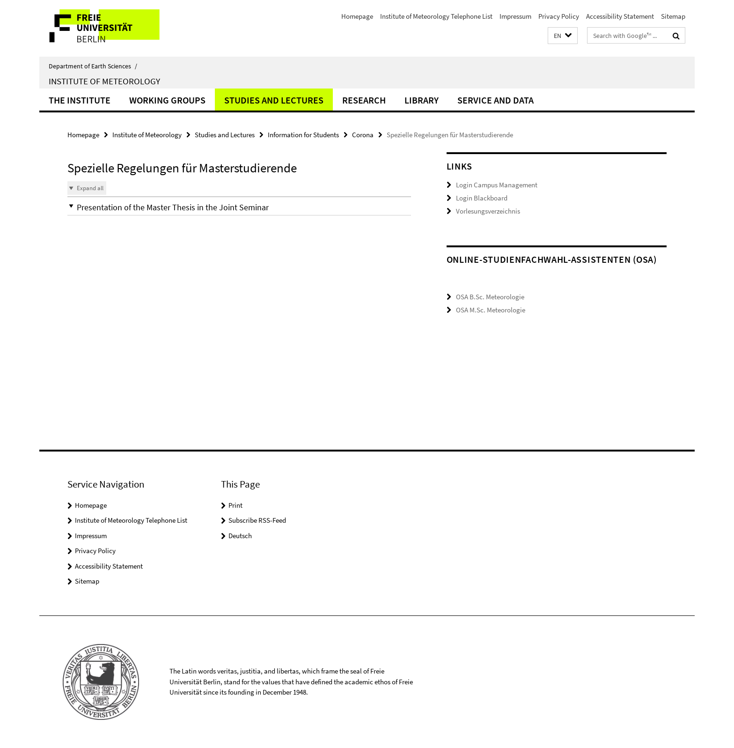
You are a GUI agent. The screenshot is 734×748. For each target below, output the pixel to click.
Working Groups (167, 100)
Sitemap (673, 16)
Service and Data (495, 100)
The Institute (79, 100)
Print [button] (235, 505)
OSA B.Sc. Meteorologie (490, 300)
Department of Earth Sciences (93, 66)
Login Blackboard (481, 197)
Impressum (515, 16)
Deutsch (240, 535)
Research (364, 100)
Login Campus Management (496, 184)
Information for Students (303, 134)
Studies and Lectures (273, 100)
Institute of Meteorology (104, 81)
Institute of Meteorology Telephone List (436, 16)
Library (421, 100)
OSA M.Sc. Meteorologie (490, 314)
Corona (363, 134)
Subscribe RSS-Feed (257, 520)
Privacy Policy (558, 16)
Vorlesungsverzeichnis (488, 210)
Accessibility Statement (620, 16)
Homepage (357, 16)
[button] (563, 35)
